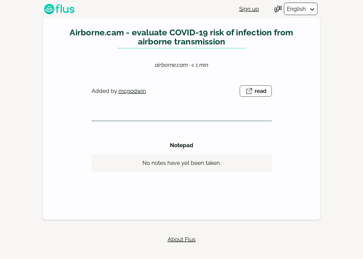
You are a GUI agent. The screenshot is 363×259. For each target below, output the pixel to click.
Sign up (249, 9)
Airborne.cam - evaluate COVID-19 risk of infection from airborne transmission (181, 37)
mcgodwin (132, 91)
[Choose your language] (295, 9)
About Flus (182, 239)
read (258, 92)
